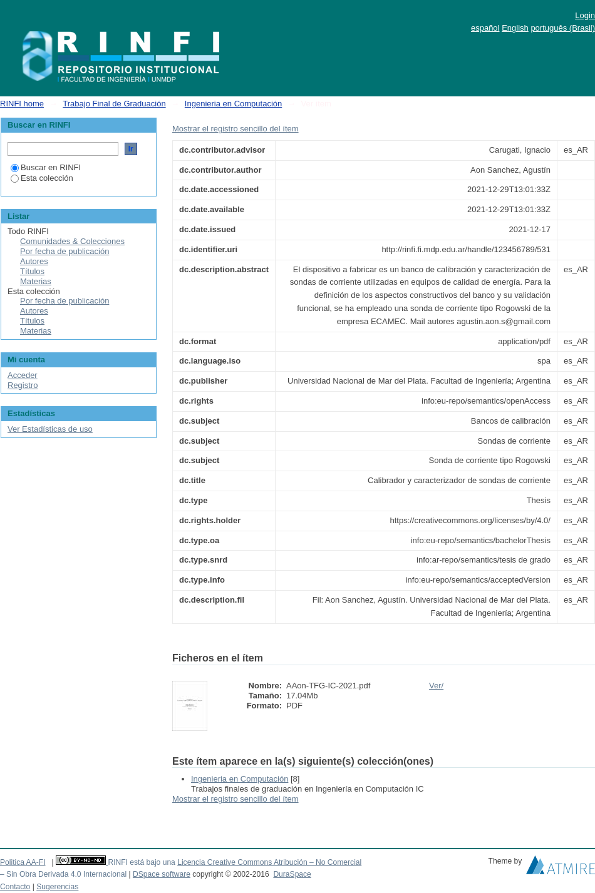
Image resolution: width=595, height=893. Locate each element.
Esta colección (42, 178)
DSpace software (161, 874)
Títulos (32, 271)
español (485, 28)
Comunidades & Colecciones (72, 241)
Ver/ (436, 685)
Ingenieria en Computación (233, 103)
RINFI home (22, 103)
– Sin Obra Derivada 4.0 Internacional (63, 874)
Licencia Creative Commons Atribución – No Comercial (269, 862)
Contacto (15, 886)
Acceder (23, 375)
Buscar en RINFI (46, 167)
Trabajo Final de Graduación (114, 103)
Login (585, 15)
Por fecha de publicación (64, 251)
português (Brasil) (562, 28)
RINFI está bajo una (141, 862)
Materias (35, 281)
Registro (23, 385)
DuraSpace (292, 874)
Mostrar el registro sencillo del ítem (235, 128)
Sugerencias (57, 886)
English (515, 28)
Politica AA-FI (23, 862)
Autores (34, 261)
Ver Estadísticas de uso (50, 429)
